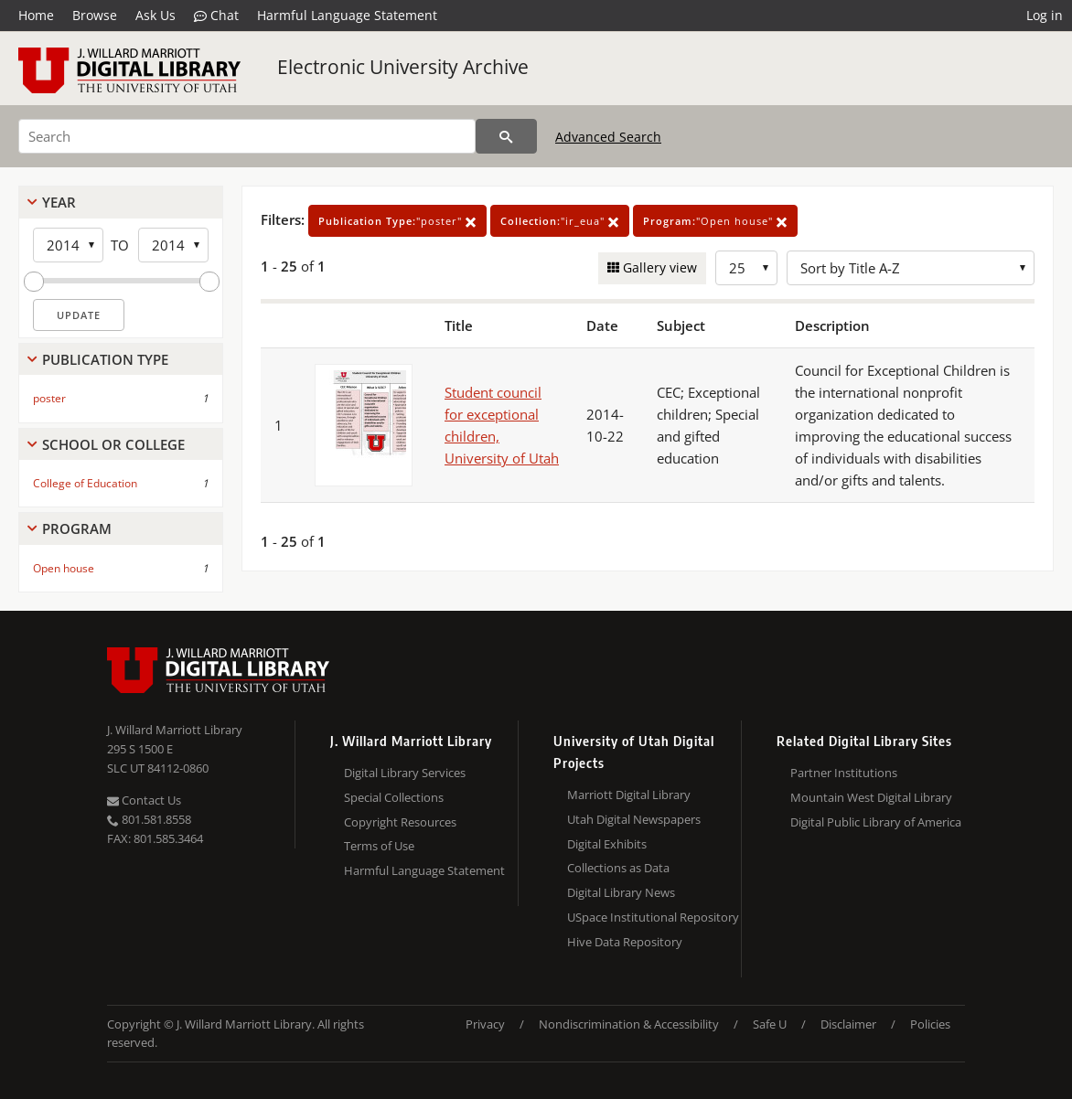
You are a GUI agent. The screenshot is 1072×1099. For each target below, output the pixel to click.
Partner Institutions (843, 772)
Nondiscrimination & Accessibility (629, 1024)
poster (49, 398)
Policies (930, 1024)
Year (59, 202)
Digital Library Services (405, 772)
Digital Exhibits (607, 844)
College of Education (85, 483)
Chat (216, 15)
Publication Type (105, 359)
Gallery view (658, 267)
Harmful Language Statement (347, 15)
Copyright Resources (400, 822)
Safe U (770, 1024)
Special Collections (394, 797)
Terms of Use (379, 846)
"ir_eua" (559, 221)
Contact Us (144, 800)
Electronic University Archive (403, 67)
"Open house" (715, 221)
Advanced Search (608, 136)
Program (77, 528)
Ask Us (155, 15)
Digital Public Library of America (875, 822)
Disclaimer (848, 1024)
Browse (94, 15)
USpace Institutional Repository (653, 917)
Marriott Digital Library (629, 794)
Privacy (485, 1024)
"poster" (397, 221)
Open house (63, 568)
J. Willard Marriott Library (174, 729)
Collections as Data (618, 867)
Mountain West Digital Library (871, 797)
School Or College (113, 444)
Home (36, 15)
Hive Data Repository (624, 942)
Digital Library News (621, 892)
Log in (1044, 15)
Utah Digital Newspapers (634, 819)
